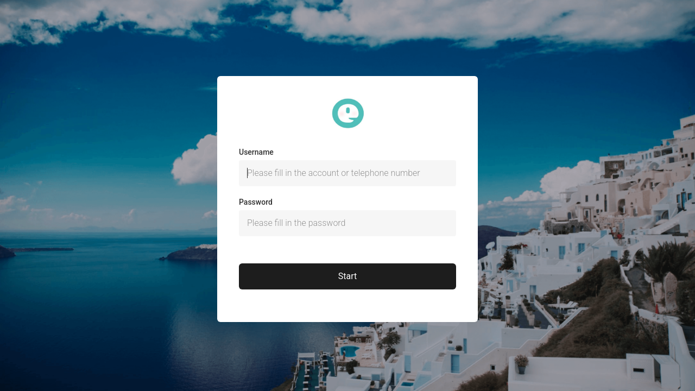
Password (256, 202)
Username (256, 152)
